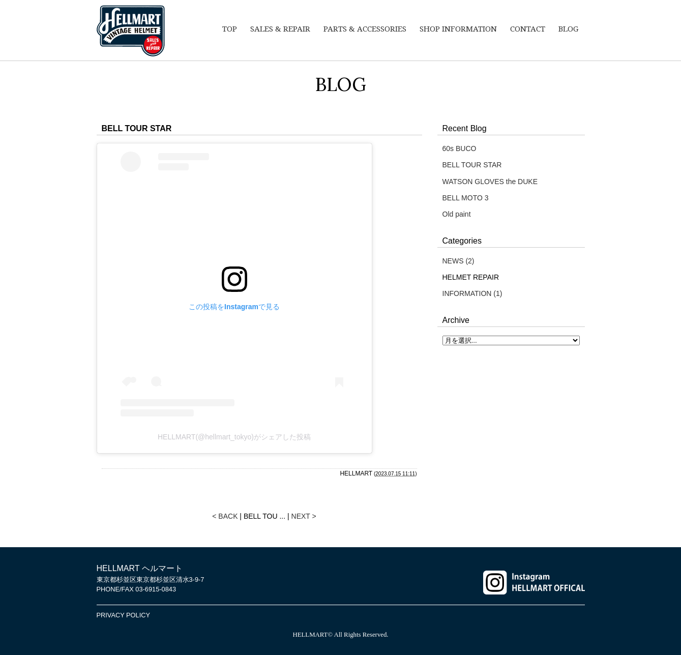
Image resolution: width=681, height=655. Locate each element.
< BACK (225, 516)
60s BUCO (459, 148)
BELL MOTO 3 (465, 198)
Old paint (456, 214)
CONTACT (527, 29)
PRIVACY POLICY (124, 615)
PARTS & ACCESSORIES (364, 29)
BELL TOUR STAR (472, 165)
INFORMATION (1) (472, 293)
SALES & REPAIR (280, 29)
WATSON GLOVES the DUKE (490, 181)
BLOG (568, 29)
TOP (229, 29)
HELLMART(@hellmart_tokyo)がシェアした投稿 (234, 437)
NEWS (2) (458, 261)
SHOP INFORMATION (458, 29)
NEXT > (303, 516)
